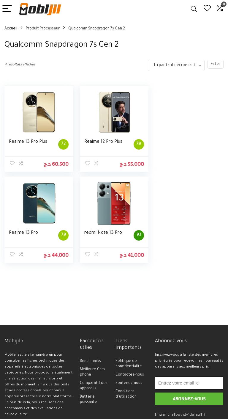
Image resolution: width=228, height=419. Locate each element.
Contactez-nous (129, 375)
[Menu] (7, 9)
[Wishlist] (207, 9)
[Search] (194, 9)
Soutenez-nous (128, 383)
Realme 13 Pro (174, 142)
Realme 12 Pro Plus (103, 142)
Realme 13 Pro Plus (28, 142)
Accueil (10, 29)
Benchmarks (90, 361)
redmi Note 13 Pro (28, 233)
